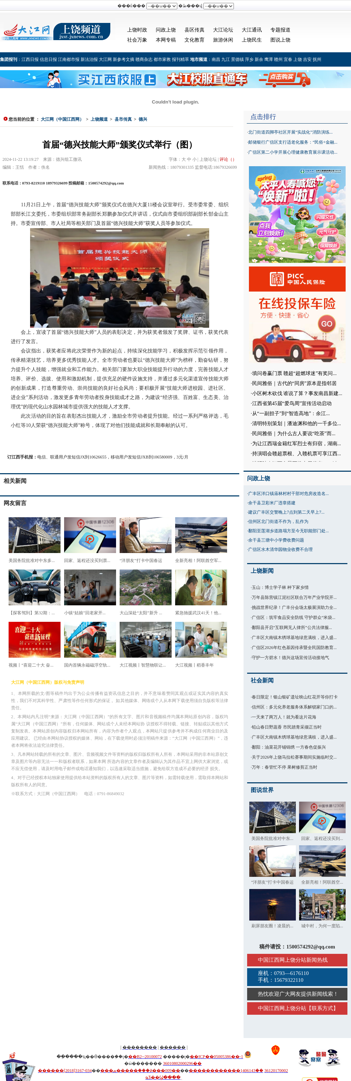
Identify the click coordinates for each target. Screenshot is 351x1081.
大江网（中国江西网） (62, 119)
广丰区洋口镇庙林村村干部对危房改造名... (288, 493)
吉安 (307, 59)
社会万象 (137, 40)
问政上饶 (166, 30)
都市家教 (162, 59)
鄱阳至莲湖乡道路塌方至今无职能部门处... (288, 530)
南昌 (216, 59)
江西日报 (30, 59)
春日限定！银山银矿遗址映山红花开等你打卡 (295, 697)
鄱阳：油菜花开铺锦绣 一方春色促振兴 (289, 747)
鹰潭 (268, 59)
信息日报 (48, 59)
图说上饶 (280, 40)
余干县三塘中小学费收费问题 (276, 540)
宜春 (288, 59)
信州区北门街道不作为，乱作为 (278, 521)
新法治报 (89, 59)
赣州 (278, 59)
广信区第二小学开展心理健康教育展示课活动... (292, 152)
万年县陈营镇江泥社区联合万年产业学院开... (294, 597)
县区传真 (194, 30)
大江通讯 (252, 30)
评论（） (228, 159)
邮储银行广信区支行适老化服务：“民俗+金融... (292, 142)
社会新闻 (262, 680)
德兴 (143, 119)
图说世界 (262, 790)
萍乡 (249, 59)
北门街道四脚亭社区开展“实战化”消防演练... (290, 132)
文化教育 (194, 40)
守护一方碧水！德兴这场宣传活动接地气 (290, 657)
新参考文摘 (123, 59)
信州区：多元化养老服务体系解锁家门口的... (294, 707)
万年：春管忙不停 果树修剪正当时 (284, 767)
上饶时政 (137, 30)
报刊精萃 (180, 59)
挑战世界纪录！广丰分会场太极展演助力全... (294, 607)
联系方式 (322, 1008)
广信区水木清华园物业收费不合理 (280, 549)
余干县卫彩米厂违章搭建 (271, 502)
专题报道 (280, 30)
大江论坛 (223, 30)
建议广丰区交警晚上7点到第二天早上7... (286, 512)
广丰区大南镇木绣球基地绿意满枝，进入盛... (294, 637)
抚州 (317, 59)
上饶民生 (252, 40)
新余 (259, 59)
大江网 (105, 59)
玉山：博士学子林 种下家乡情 (280, 587)
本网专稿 (166, 40)
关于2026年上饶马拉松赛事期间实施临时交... (294, 757)
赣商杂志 (144, 59)
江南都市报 (69, 59)
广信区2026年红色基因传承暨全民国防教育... (294, 647)
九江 (225, 59)
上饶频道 (99, 119)
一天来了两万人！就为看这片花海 (284, 717)
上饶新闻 (262, 571)
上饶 (297, 59)
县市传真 (123, 119)
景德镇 (237, 59)
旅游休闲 (223, 40)
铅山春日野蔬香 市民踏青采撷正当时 (287, 727)
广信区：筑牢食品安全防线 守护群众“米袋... (293, 617)
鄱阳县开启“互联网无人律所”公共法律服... (292, 627)
